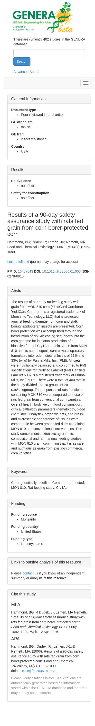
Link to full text (18, 262)
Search (22, 61)
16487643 (25, 271)
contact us (30, 573)
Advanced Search (26, 72)
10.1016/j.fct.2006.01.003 (61, 271)
